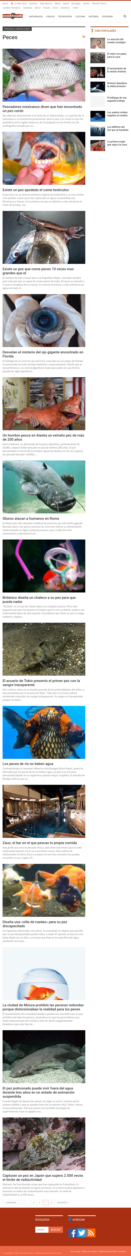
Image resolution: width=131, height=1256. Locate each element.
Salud (66, 3)
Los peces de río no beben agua (28, 760)
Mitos (58, 3)
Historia (93, 12)
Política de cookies (89, 1247)
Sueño (86, 3)
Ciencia (50, 12)
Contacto (122, 1247)
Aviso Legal (75, 1247)
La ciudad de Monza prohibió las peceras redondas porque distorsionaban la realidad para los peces (43, 1003)
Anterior (10, 1198)
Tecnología (65, 12)
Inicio (5, 3)
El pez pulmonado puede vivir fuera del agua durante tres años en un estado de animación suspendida (39, 1088)
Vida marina (46, 3)
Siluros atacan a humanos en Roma (31, 514)
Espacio (33, 3)
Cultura (80, 12)
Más (95, 3)
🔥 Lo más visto (19, 3)
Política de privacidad (107, 1247)
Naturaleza (36, 12)
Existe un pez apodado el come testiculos (36, 186)
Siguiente (63, 1198)
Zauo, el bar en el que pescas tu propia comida (40, 839)
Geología (75, 3)
